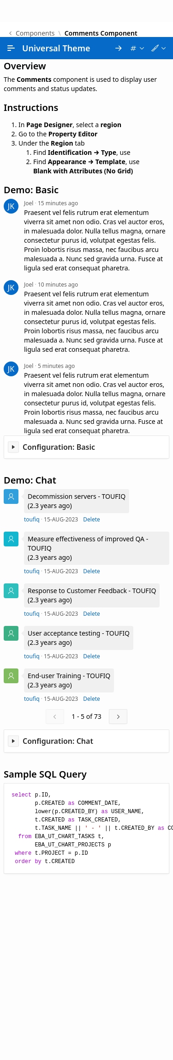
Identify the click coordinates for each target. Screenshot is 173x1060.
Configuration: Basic (59, 410)
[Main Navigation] (11, 11)
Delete (91, 482)
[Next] (118, 679)
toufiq (32, 482)
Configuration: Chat (58, 704)
